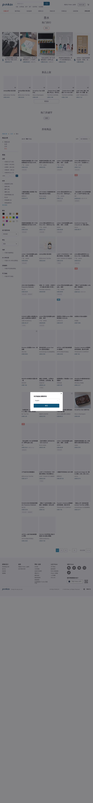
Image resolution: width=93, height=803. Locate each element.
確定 (46, 405)
